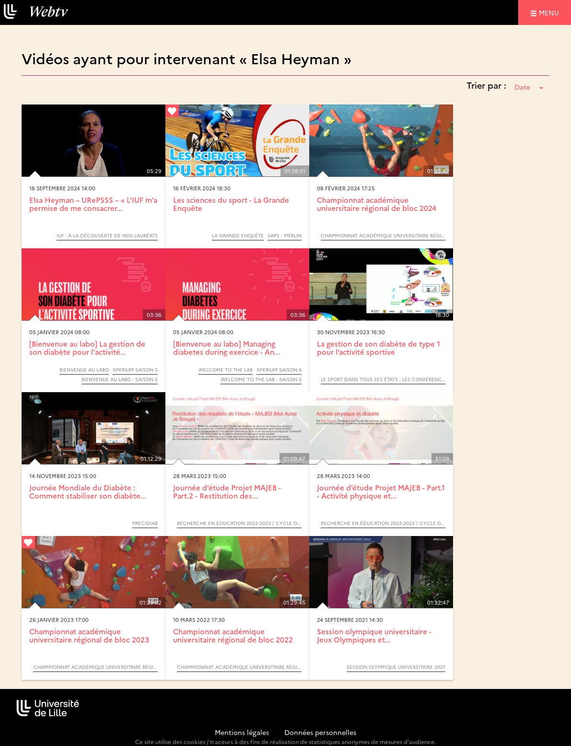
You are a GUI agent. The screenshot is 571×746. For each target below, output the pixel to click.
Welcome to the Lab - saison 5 (261, 379)
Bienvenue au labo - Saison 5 (120, 379)
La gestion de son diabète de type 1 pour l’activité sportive (378, 347)
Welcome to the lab (225, 369)
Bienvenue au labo (84, 369)
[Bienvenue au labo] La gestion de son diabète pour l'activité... (87, 347)
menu (550, 12)
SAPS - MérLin (285, 235)
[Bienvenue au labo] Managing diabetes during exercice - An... (226, 347)
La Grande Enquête (238, 235)
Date (528, 87)
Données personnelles (320, 732)
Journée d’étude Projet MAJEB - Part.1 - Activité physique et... (381, 491)
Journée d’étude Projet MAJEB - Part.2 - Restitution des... (227, 491)
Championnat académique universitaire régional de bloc (383, 235)
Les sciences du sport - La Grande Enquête (231, 204)
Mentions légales (242, 732)
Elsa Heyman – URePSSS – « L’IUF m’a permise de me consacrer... (93, 204)
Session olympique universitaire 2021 (396, 667)
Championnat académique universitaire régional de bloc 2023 (89, 635)
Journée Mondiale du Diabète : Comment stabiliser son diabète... (87, 491)
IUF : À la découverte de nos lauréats (107, 235)
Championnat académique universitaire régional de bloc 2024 (376, 204)
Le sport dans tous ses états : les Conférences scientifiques (383, 379)
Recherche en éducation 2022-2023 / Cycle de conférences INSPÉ (239, 523)
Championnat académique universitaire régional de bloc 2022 (233, 635)
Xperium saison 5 (135, 369)
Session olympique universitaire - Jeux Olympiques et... (374, 635)
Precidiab (145, 523)
